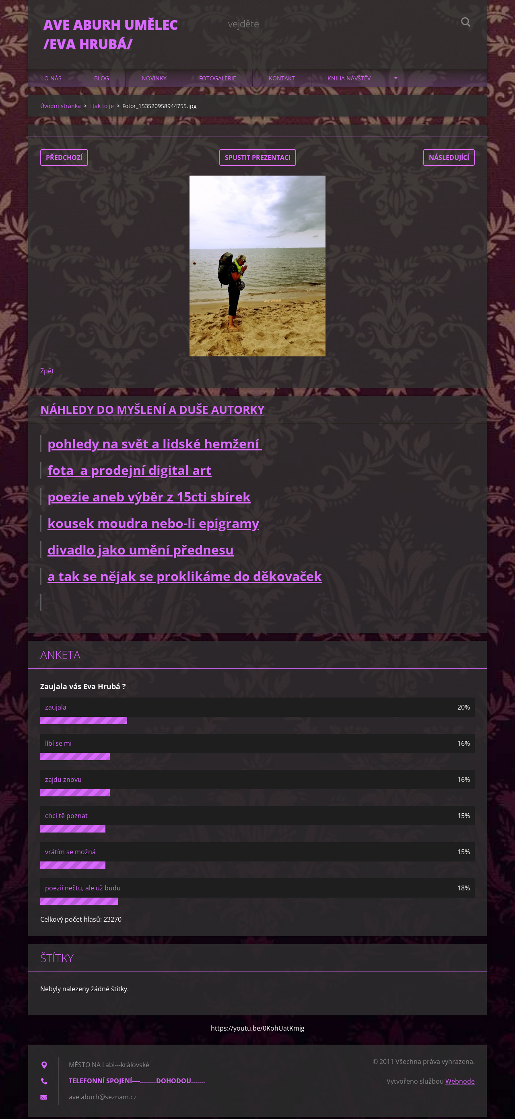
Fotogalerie (217, 80)
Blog (101, 80)
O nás (53, 80)
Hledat (466, 23)
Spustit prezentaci (257, 159)
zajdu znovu (63, 781)
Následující (449, 159)
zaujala (55, 709)
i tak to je (101, 108)
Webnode (460, 1083)
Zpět (47, 372)
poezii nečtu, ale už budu (83, 890)
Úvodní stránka (60, 108)
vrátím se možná (70, 853)
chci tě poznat (66, 817)
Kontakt (282, 80)
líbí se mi (58, 745)
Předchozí (64, 159)
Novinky (154, 80)
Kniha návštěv (349, 80)
